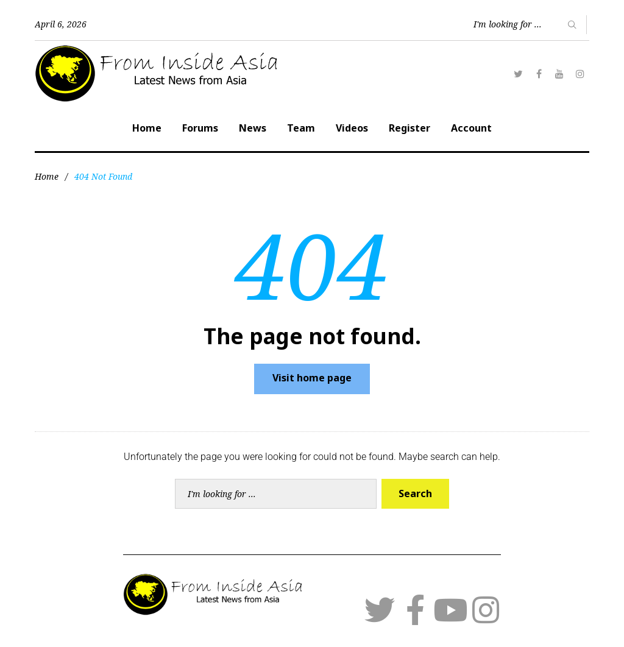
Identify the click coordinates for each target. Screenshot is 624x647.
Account (471, 128)
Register (409, 128)
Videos (352, 128)
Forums (200, 128)
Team (301, 128)
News (252, 128)
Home (146, 128)
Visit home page (312, 377)
